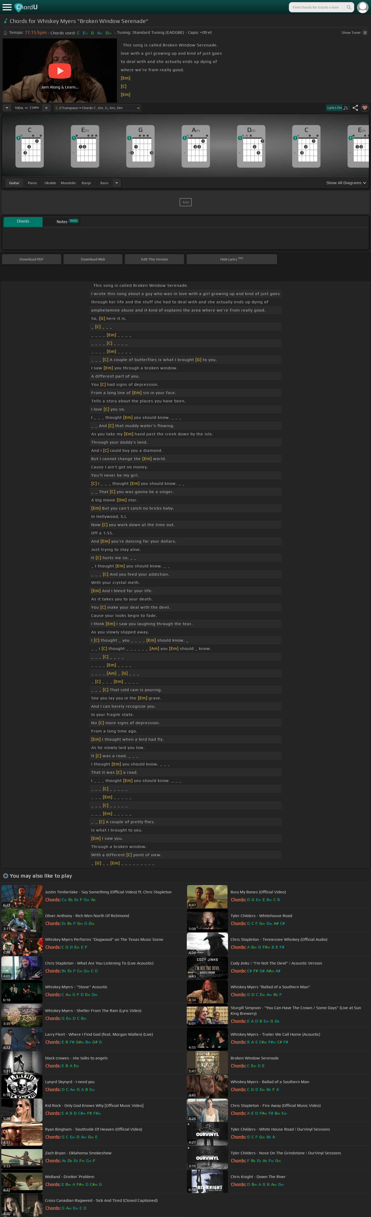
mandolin (68, 183)
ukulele (50, 183)
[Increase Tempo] (46, 107)
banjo (86, 183)
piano (32, 183)
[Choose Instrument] (117, 183)
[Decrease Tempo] (7, 107)
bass (104, 183)
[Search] (348, 7)
